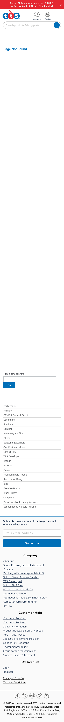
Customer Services (14, 618)
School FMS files (13, 585)
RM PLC (7, 606)
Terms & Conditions (14, 682)
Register (8, 672)
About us (8, 561)
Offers (6, 438)
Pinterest (39, 696)
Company (8, 497)
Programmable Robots (15, 474)
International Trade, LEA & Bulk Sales (25, 598)
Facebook (17, 696)
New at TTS (9, 451)
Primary (7, 410)
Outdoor (7, 429)
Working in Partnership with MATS (23, 573)
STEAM (7, 465)
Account (37, 19)
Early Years (9, 406)
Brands (7, 461)
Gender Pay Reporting (16, 643)
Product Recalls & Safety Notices (23, 631)
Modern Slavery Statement (19, 655)
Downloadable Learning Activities (20, 502)
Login (6, 668)
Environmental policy (15, 647)
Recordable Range (13, 479)
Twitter (25, 696)
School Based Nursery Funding (20, 506)
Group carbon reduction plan (19, 651)
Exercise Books (11, 488)
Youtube (46, 696)
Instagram (32, 696)
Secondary (9, 419)
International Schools (15, 593)
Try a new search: (14, 373)
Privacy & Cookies (13, 678)
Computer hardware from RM (20, 602)
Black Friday (10, 493)
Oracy (6, 470)
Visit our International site (18, 589)
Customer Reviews (14, 622)
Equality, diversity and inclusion (21, 639)
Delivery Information (15, 626)
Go (9, 385)
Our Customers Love (14, 447)
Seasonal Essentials (14, 442)
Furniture (8, 424)
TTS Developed (11, 456)
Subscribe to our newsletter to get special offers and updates (29, 523)
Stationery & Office (13, 433)
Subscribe (32, 543)
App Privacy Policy (14, 635)
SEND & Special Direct (15, 415)
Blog (5, 483)
